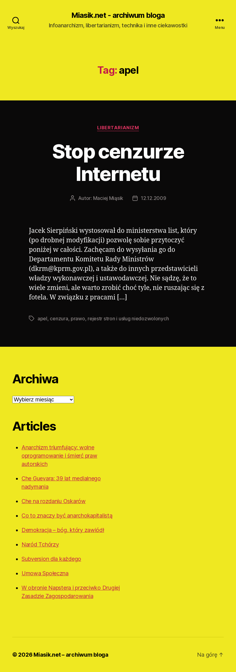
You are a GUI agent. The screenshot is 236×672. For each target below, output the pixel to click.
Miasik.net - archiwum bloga (118, 15)
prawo (78, 318)
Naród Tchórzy (40, 544)
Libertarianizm (118, 128)
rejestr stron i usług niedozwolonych (128, 318)
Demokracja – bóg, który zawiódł (63, 530)
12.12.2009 (153, 198)
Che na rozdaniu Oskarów (54, 501)
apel (42, 318)
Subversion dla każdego (51, 559)
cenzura (59, 318)
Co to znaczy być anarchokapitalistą (67, 515)
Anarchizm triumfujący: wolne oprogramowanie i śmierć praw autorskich (59, 455)
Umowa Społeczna (45, 573)
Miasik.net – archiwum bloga (70, 654)
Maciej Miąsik (108, 198)
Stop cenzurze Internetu (118, 162)
